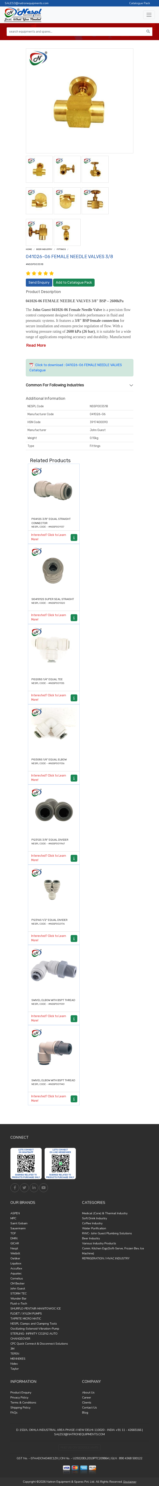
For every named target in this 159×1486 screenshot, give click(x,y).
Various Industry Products (99, 1243)
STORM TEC (18, 1294)
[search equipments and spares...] (75, 31)
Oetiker (15, 1258)
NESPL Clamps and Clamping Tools (33, 1324)
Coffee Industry (92, 1223)
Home (29, 249)
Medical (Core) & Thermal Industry (105, 1213)
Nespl (14, 1248)
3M (12, 1349)
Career (86, 1398)
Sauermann (18, 1228)
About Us (88, 1393)
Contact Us (89, 1408)
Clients (86, 1403)
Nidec (14, 1364)
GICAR (14, 1243)
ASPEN (15, 1213)
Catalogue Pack (139, 3)
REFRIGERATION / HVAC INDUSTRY (106, 1258)
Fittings (61, 249)
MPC (13, 1218)
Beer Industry (44, 249)
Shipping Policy (20, 1408)
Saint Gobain (19, 1223)
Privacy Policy (19, 1398)
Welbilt (15, 1253)
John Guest (17, 1289)
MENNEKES (17, 1359)
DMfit (14, 1238)
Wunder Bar (18, 1299)
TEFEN (14, 1354)
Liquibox (15, 1263)
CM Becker (17, 1283)
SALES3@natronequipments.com (27, 3)
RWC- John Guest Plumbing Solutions (107, 1233)
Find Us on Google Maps (79, 1447)
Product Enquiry (20, 1393)
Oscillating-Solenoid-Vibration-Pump (34, 1329)
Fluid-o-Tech (18, 1304)
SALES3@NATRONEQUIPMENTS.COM (79, 1434)
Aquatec (16, 1273)
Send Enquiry (39, 282)
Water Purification (94, 1228)
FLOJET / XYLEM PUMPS (26, 1314)
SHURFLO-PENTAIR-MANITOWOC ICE (35, 1309)
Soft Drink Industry (94, 1218)
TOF (13, 1233)
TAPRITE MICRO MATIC (25, 1319)
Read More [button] (36, 345)
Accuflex (16, 1268)
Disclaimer (129, 1481)
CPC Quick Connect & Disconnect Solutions (39, 1344)
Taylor (14, 1369)
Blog (85, 1413)
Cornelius (16, 1278)
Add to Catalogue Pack (74, 282)
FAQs (14, 1413)
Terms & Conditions (23, 1403)
